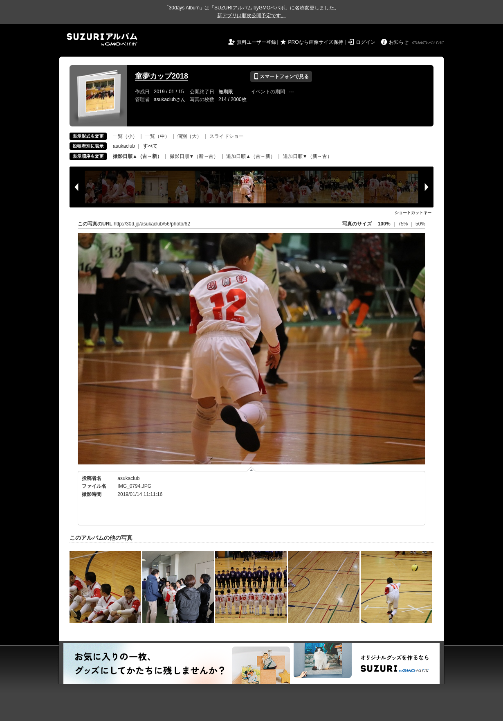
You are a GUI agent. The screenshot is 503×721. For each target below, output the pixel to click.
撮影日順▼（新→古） (194, 156)
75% (403, 224)
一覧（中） (157, 136)
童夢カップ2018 (161, 76)
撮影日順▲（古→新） (137, 156)
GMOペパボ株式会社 (428, 43)
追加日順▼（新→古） (307, 156)
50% (420, 224)
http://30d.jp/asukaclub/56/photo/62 (152, 224)
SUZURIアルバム (102, 39)
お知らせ (399, 42)
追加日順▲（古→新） (250, 156)
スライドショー (226, 136)
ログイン (365, 42)
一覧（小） (125, 136)
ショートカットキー (413, 212)
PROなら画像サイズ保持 (315, 42)
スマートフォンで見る (281, 76)
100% (384, 224)
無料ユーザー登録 (256, 42)
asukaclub (124, 146)
